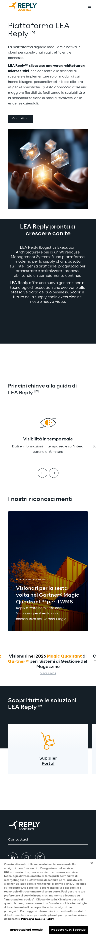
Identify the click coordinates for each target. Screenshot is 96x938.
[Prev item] (42, 473)
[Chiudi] (91, 863)
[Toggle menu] (89, 6)
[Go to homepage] (27, 6)
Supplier (48, 758)
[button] (20, 119)
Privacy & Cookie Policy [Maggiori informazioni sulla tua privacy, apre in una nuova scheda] (37, 919)
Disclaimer (48, 674)
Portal (48, 763)
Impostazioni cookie (26, 930)
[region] (48, 898)
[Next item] (53, 473)
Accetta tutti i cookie (68, 930)
